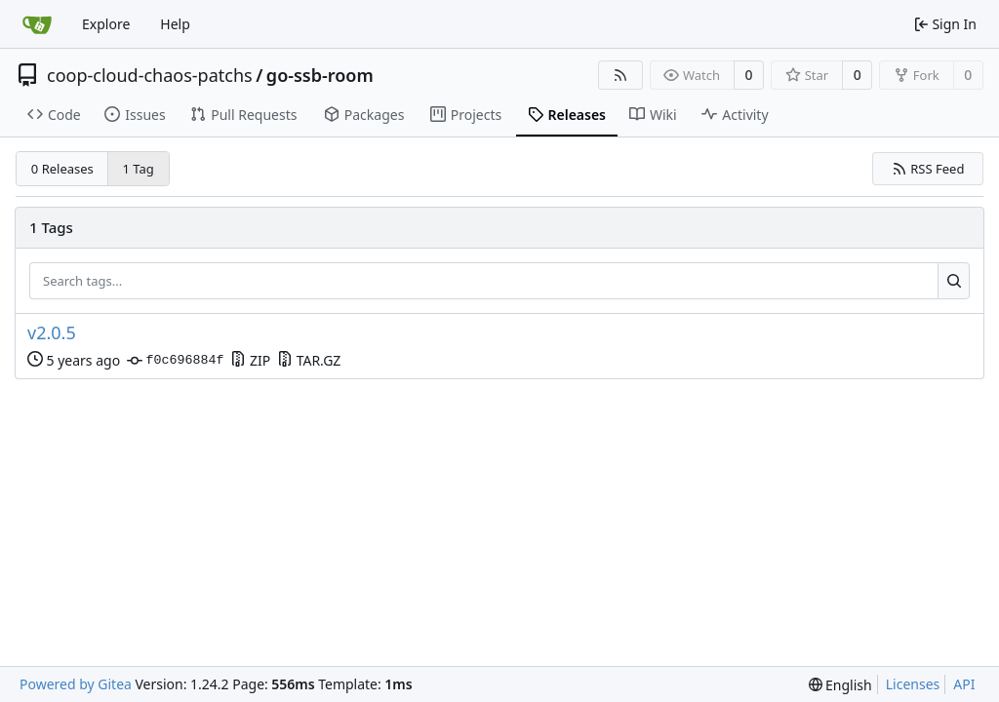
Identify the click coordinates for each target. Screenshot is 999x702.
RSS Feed (928, 168)
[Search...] (954, 280)
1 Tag (138, 168)
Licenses (913, 684)
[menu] (840, 685)
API (964, 684)
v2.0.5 (51, 333)
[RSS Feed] (620, 75)
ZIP (250, 360)
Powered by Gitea (76, 684)
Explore (106, 24)
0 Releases (62, 168)
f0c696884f (175, 361)
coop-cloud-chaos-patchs (150, 75)
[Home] (37, 24)
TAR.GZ (308, 360)
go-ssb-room (320, 75)
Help (175, 24)
